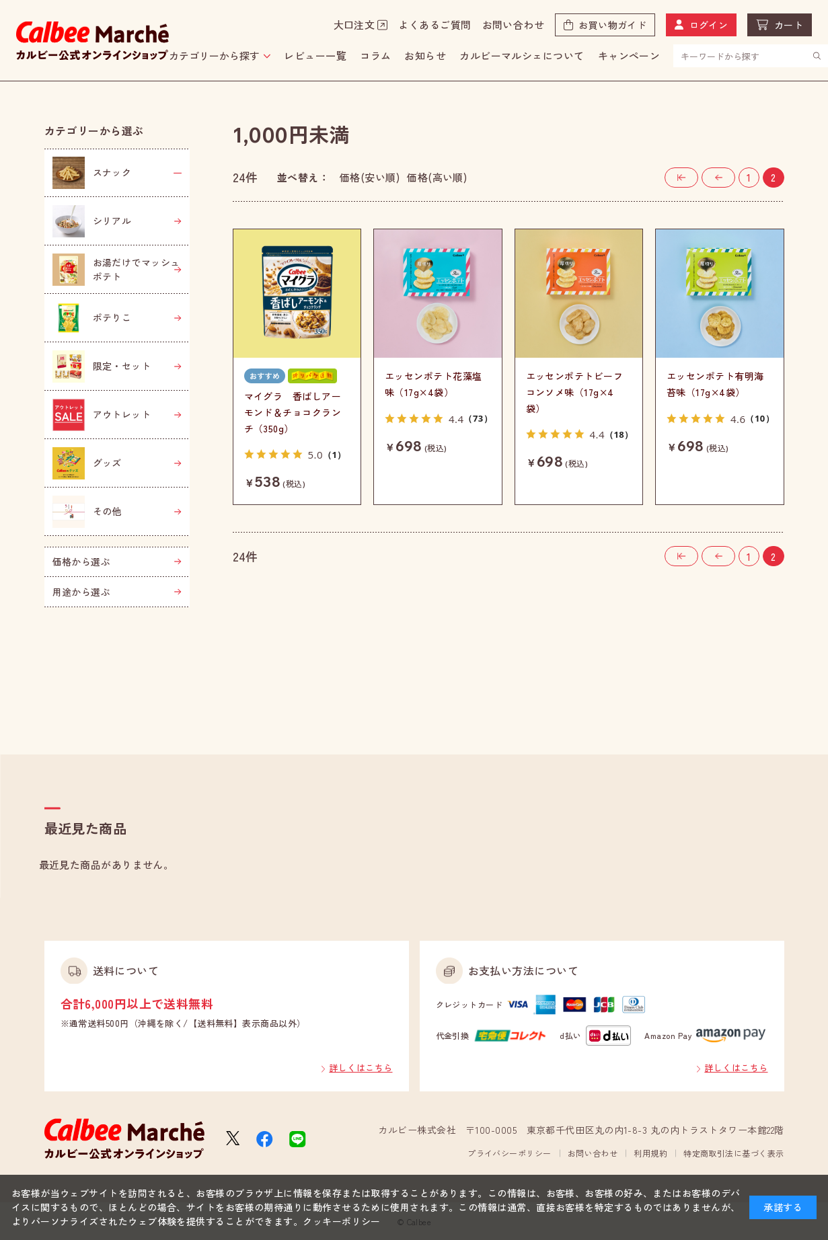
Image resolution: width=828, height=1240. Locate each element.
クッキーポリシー (342, 1221)
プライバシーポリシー (509, 1153)
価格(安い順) (370, 177)
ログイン (708, 25)
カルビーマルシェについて (521, 55)
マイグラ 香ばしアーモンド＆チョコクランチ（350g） (293, 412)
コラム (375, 55)
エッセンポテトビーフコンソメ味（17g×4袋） (575, 392)
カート (788, 25)
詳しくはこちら (360, 1067)
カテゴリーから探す (214, 55)
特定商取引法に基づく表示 (733, 1153)
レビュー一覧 (315, 55)
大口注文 (354, 24)
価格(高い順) (437, 177)
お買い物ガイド (612, 25)
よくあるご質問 (434, 24)
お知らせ (425, 55)
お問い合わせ (513, 24)
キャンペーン (629, 55)
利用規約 (650, 1153)
